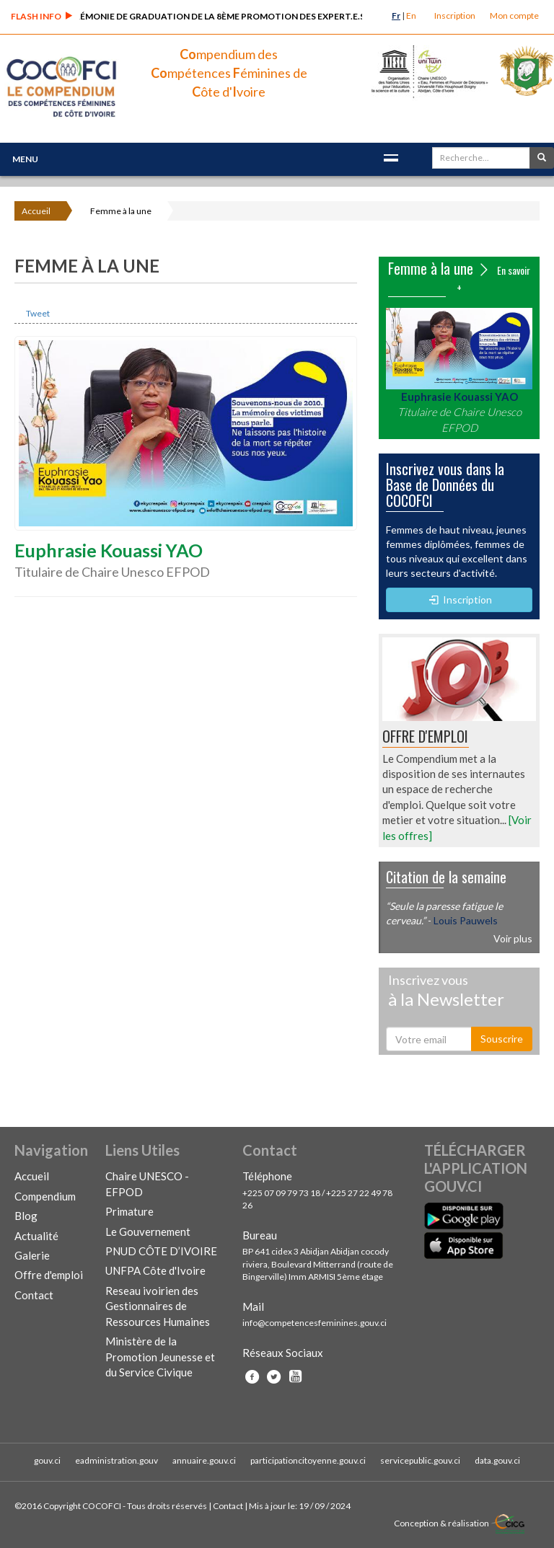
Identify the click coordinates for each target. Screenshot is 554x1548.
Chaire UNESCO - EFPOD (147, 1183)
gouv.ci (47, 1460)
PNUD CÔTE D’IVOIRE (161, 1250)
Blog (26, 1215)
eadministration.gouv (116, 1460)
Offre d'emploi (48, 1274)
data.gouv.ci (497, 1460)
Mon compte (514, 15)
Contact (33, 1294)
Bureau (259, 1235)
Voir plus (512, 938)
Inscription (454, 15)
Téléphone (267, 1175)
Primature (129, 1211)
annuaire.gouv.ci (204, 1460)
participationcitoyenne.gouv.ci (308, 1460)
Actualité (36, 1235)
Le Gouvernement (147, 1231)
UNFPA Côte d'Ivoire (155, 1270)
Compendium (45, 1196)
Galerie (32, 1255)
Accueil (36, 210)
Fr (396, 15)
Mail (253, 1306)
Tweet (38, 313)
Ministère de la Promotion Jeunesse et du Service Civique (160, 1357)
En (411, 15)
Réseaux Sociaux (282, 1352)
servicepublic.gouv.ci (420, 1460)
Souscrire (501, 1038)
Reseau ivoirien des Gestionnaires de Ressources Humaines (157, 1306)
